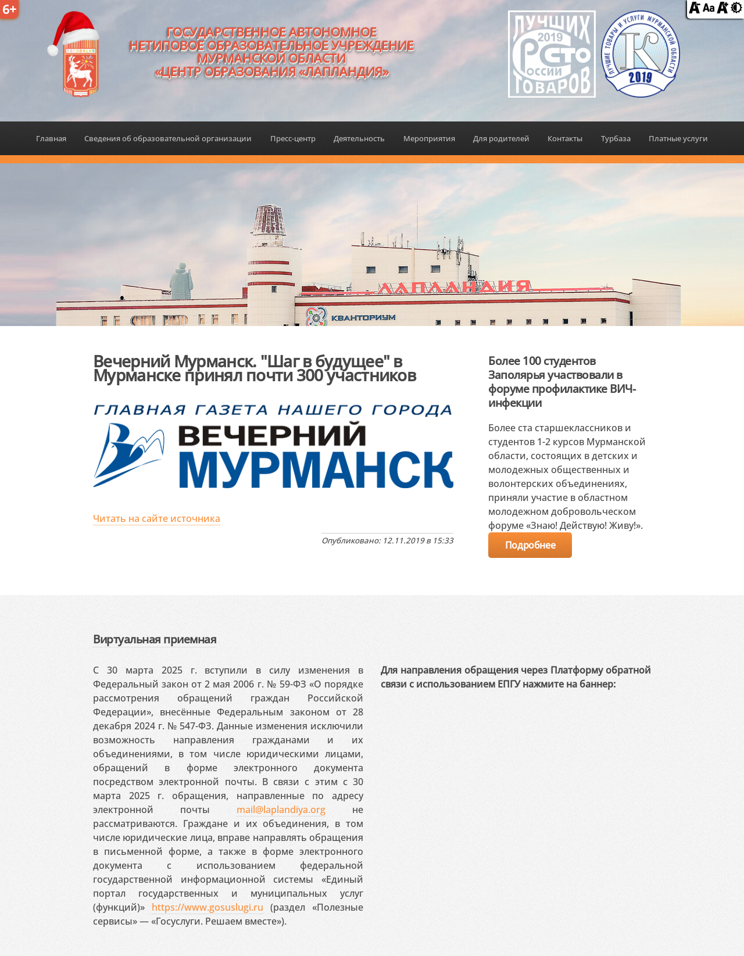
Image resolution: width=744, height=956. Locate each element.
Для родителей (501, 138)
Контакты (565, 138)
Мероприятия (429, 138)
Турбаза (616, 138)
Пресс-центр (293, 138)
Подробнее (530, 545)
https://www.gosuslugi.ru (207, 907)
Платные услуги (678, 138)
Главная (51, 138)
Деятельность (359, 138)
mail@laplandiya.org (281, 809)
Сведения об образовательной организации (168, 138)
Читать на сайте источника (156, 518)
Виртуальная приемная (154, 639)
